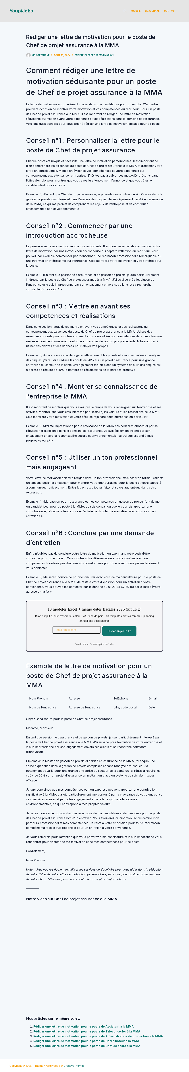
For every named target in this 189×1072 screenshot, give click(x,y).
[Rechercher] (125, 11)
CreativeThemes (74, 1065)
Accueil (135, 11)
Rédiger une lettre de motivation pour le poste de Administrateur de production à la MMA (98, 1036)
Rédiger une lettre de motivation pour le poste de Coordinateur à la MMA (86, 1041)
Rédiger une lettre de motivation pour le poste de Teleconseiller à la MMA (86, 1031)
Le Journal (152, 11)
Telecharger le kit (119, 631)
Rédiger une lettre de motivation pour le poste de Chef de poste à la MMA (86, 1046)
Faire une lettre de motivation (94, 55)
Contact (170, 11)
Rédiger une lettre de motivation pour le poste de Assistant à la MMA (83, 1026)
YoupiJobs (21, 11)
